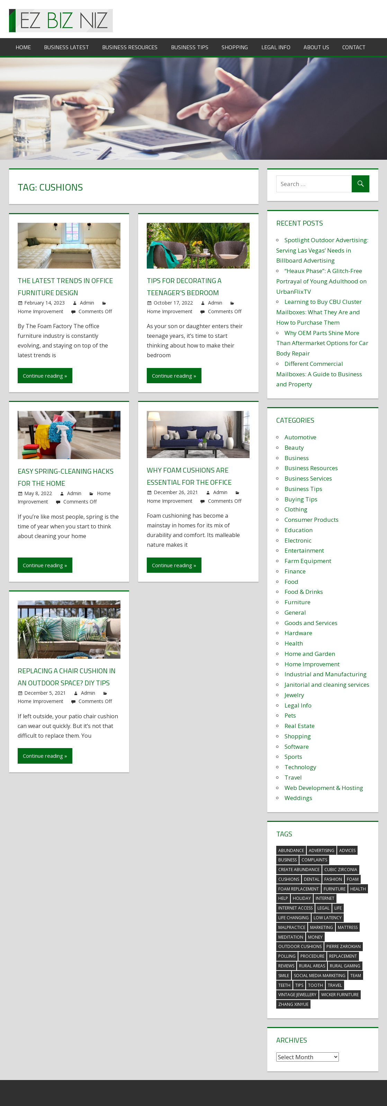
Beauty (294, 447)
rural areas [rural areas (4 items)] (312, 966)
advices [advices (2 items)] (347, 850)
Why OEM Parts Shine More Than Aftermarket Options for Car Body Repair (322, 343)
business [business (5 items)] (287, 860)
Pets (290, 715)
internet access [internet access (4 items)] (295, 908)
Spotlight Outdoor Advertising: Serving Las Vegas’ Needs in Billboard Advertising (322, 250)
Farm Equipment (308, 561)
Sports (293, 757)
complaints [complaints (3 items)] (314, 860)
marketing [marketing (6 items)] (321, 927)
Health (294, 643)
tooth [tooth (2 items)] (315, 985)
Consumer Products (312, 520)
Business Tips (189, 47)
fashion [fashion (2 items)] (333, 879)
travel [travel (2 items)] (335, 985)
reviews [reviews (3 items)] (286, 966)
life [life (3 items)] (338, 908)
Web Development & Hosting (324, 788)
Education (299, 530)
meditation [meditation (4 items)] (290, 937)
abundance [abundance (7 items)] (291, 850)
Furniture (297, 602)
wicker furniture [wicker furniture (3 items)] (340, 995)
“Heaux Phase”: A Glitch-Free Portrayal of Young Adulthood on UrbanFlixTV (321, 281)
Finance (295, 571)
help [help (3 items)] (283, 898)
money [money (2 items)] (315, 937)
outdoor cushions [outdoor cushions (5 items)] (300, 946)
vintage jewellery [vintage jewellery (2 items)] (297, 995)
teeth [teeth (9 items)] (284, 985)
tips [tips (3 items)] (299, 985)
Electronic (298, 540)
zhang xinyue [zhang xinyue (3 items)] (293, 1004)
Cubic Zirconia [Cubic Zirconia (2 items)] (340, 869)
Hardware (298, 633)
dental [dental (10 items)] (312, 879)
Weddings (298, 798)
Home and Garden (310, 654)
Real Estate (300, 726)
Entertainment (304, 550)
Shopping (235, 47)
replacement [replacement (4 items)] (343, 956)
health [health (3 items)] (358, 889)
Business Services (308, 478)
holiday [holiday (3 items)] (302, 898)
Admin (87, 302)
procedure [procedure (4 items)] (312, 956)
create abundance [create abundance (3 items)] (299, 869)
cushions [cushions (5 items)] (288, 879)
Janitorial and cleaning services (327, 684)
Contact (354, 47)
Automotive (300, 437)
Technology (300, 767)
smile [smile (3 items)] (283, 975)
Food (291, 582)
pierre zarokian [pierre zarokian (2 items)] (343, 946)
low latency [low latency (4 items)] (328, 918)
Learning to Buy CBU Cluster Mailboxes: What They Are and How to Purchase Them (319, 312)
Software (297, 746)
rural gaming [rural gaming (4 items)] (345, 966)
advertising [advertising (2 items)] (321, 850)
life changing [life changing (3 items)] (293, 918)
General (295, 612)
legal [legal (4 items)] (323, 908)
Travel (293, 777)
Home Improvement (40, 311)
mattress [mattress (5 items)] (348, 927)
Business (297, 458)
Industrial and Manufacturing (326, 674)
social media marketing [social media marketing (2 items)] (319, 975)
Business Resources (130, 47)
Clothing (296, 509)
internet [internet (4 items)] (325, 898)
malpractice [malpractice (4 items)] (291, 927)
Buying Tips (301, 499)
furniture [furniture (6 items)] (334, 889)
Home (23, 47)
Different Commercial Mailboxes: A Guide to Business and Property (319, 374)
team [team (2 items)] (355, 975)
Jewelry (294, 695)
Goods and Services (311, 623)
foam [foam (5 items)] (353, 879)
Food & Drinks (304, 592)
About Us (316, 47)
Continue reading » (45, 375)
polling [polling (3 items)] (287, 956)
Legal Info (275, 47)
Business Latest (66, 47)
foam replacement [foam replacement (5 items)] (298, 889)
